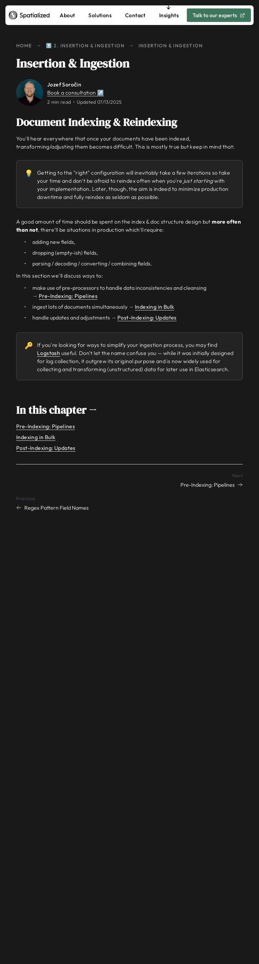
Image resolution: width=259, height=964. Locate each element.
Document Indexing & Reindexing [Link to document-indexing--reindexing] (101, 122)
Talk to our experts (219, 15)
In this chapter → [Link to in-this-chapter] (61, 410)
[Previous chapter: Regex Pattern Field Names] (129, 503)
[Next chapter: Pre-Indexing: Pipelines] (129, 480)
